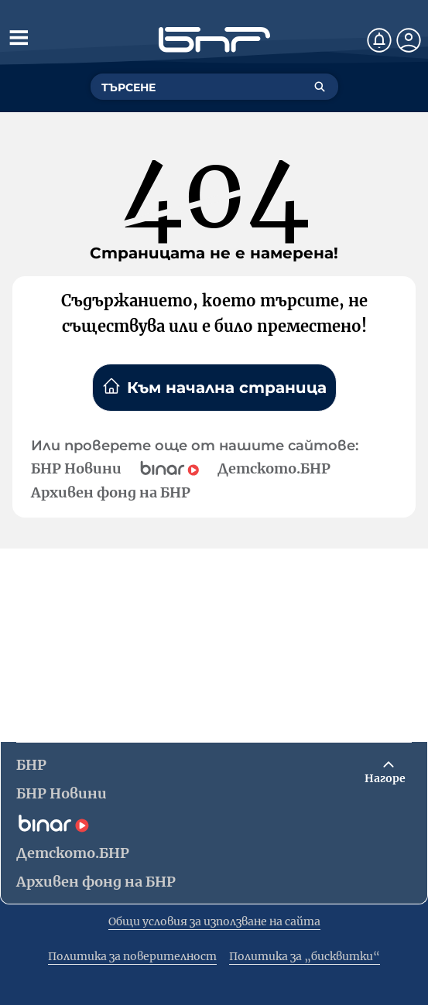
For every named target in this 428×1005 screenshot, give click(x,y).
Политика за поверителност (132, 956)
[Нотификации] (379, 40)
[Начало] (214, 40)
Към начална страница (214, 387)
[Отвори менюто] (18, 37)
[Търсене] (319, 86)
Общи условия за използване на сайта (214, 921)
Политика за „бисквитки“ (304, 956)
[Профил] (408, 40)
